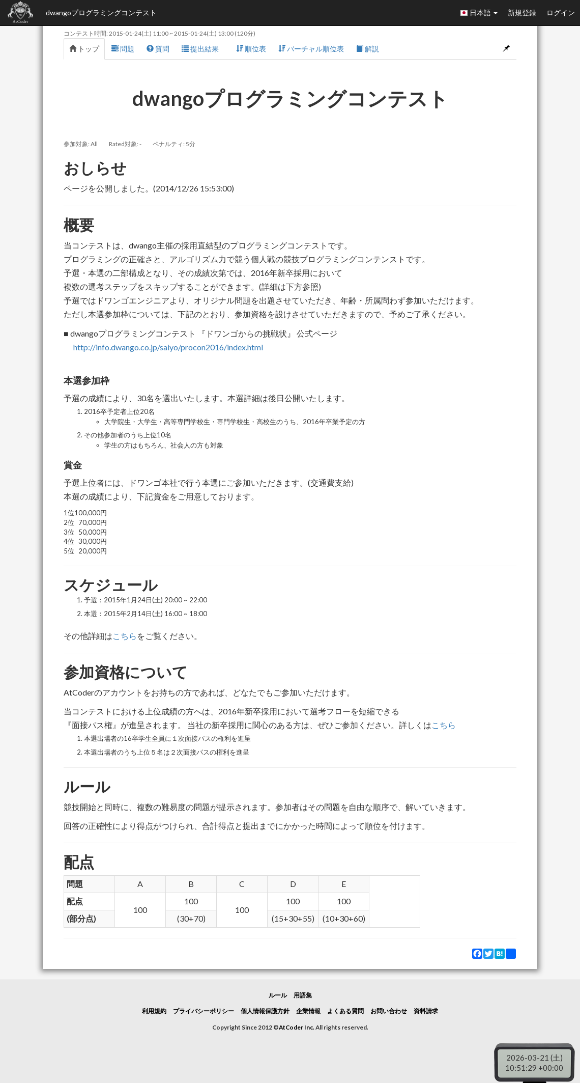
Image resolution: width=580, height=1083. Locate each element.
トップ (84, 48)
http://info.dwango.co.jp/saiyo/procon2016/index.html (168, 347)
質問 (158, 48)
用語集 (303, 995)
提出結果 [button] (203, 48)
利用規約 (154, 1011)
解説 (367, 48)
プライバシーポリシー (203, 1011)
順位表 (251, 48)
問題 (122, 48)
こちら (124, 636)
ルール (278, 995)
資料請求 (426, 1011)
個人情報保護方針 (265, 1011)
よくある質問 (345, 1011)
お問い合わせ (388, 1011)
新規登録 (522, 12)
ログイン (560, 12)
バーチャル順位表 (311, 48)
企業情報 (308, 1011)
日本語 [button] (479, 12)
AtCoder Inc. (296, 1027)
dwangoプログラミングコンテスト (101, 12)
